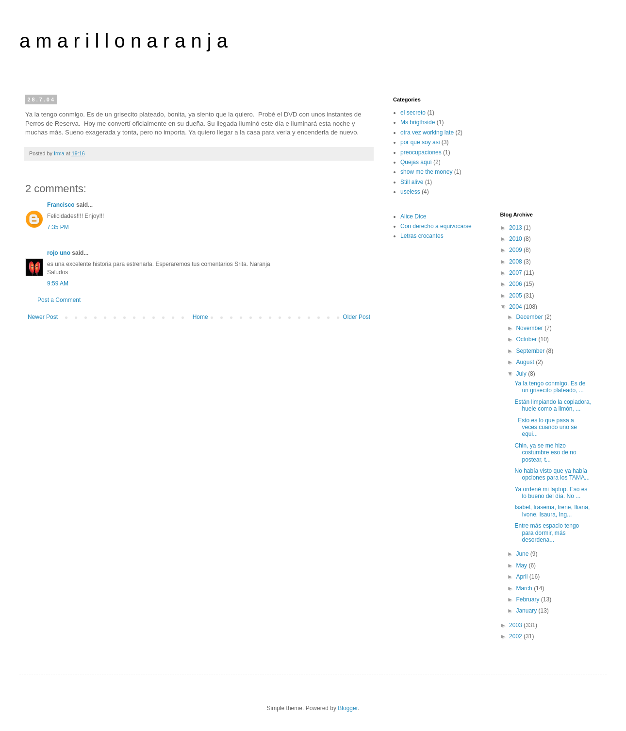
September (531, 351)
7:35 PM (58, 227)
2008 (516, 261)
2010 (516, 238)
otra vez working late (427, 132)
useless (410, 191)
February (528, 599)
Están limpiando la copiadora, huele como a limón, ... (552, 405)
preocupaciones (421, 152)
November (530, 328)
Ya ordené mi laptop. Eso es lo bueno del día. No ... (550, 492)
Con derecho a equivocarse (436, 226)
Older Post (356, 317)
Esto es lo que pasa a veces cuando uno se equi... (545, 427)
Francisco (61, 204)
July (522, 373)
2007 (516, 272)
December (530, 317)
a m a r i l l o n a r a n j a (123, 40)
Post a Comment (59, 300)
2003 (516, 625)
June (523, 553)
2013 (516, 227)
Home (200, 317)
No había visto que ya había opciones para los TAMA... (552, 474)
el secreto (413, 112)
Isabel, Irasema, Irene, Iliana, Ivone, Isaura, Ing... (552, 510)
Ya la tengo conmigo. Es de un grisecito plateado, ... (549, 387)
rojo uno (58, 252)
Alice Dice (413, 216)
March (525, 588)
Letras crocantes (422, 236)
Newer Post (43, 317)
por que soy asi (420, 142)
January (527, 610)
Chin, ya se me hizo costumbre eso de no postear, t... (545, 452)
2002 (516, 636)
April (522, 576)
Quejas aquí (416, 162)
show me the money (426, 171)
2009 (516, 250)
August (526, 362)
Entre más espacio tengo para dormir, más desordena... (546, 532)
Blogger (348, 708)
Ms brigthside (417, 122)
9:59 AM (57, 283)
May (522, 565)
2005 (516, 295)
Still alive (411, 182)
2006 (516, 284)
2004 (516, 306)
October (527, 339)
